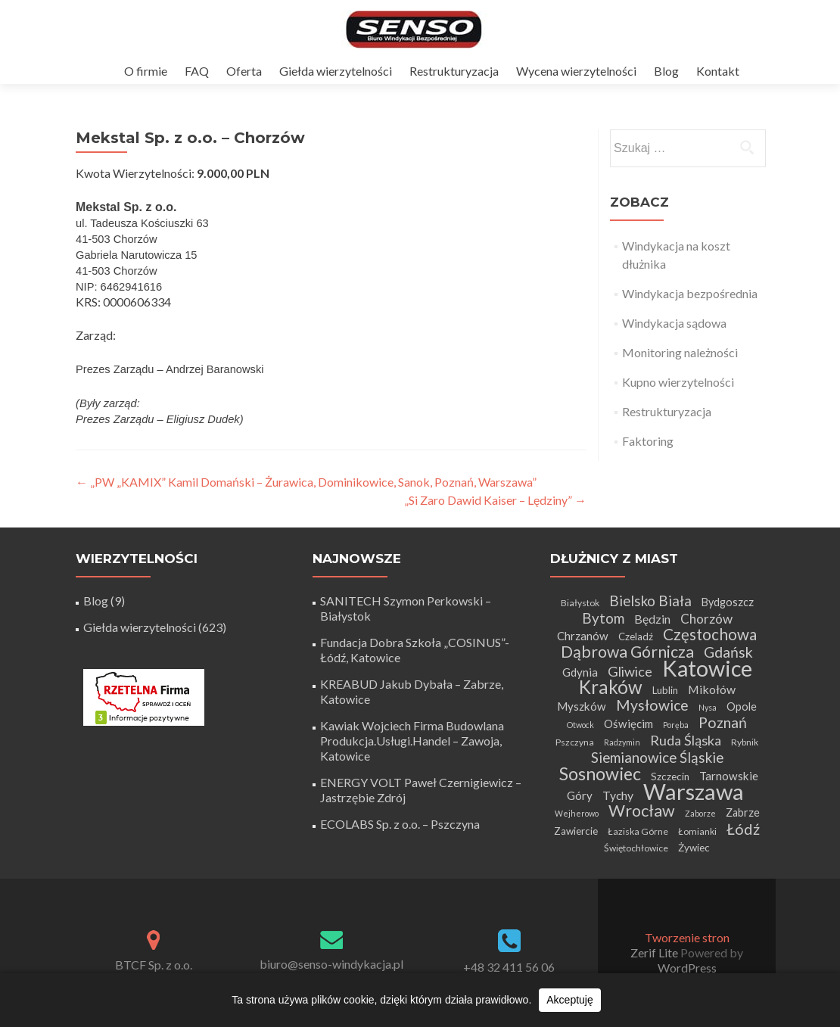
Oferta (244, 71)
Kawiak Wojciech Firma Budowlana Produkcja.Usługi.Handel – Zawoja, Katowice (412, 740)
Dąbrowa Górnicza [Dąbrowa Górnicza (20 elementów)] (627, 651)
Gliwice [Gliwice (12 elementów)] (630, 671)
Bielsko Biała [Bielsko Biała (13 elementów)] (650, 600)
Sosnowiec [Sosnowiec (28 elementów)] (600, 773)
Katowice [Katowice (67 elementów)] (707, 668)
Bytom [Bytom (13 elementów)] (603, 618)
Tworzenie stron (687, 937)
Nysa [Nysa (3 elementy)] (707, 707)
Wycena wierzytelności (576, 71)
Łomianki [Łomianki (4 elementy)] (697, 831)
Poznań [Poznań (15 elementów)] (722, 722)
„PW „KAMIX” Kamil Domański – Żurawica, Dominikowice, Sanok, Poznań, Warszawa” (306, 482)
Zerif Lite (655, 952)
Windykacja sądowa (674, 323)
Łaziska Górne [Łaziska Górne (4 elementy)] (638, 831)
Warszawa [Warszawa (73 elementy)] (693, 791)
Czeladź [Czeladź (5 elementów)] (635, 636)
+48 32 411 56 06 (509, 967)
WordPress (687, 967)
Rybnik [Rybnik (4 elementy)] (744, 742)
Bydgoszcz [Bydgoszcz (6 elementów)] (728, 602)
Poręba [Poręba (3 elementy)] (676, 725)
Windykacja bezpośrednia (690, 293)
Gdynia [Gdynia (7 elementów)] (580, 672)
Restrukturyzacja (454, 71)
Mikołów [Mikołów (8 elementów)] (712, 689)
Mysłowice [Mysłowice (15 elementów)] (652, 705)
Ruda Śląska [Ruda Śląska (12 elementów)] (685, 740)
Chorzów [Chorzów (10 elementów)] (706, 619)
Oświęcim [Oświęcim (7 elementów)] (628, 723)
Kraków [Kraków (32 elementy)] (610, 687)
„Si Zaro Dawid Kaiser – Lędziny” (495, 500)
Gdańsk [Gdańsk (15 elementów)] (728, 652)
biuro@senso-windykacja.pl (331, 964)
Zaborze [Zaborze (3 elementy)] (700, 813)
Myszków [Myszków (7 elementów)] (581, 706)
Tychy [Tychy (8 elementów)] (617, 795)
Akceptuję (569, 1000)
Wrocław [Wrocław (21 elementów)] (641, 810)
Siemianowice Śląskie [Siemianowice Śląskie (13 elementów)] (657, 757)
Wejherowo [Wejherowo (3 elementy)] (577, 813)
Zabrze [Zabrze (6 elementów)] (743, 812)
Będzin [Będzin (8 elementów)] (652, 619)
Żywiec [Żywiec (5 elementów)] (694, 848)
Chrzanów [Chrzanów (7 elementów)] (582, 636)
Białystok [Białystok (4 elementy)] (580, 602)
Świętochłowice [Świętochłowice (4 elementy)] (636, 848)
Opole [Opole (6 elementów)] (741, 706)
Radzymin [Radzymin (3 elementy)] (622, 742)
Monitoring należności (680, 352)
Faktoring (648, 441)
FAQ (197, 71)
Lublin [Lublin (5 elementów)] (665, 690)
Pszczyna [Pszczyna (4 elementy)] (574, 742)
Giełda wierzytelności (335, 71)
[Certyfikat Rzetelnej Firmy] (143, 696)
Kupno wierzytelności (678, 382)
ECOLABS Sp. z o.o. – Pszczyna (400, 824)
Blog (666, 71)
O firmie (145, 71)
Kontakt (717, 71)
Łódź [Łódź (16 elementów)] (743, 829)
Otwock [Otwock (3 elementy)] (580, 725)
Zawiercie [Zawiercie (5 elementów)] (576, 831)
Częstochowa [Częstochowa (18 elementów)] (710, 634)
